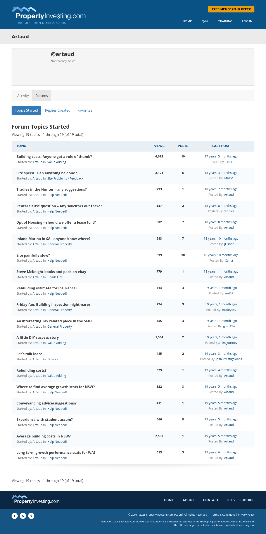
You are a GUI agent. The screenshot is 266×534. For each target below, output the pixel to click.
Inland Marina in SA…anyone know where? (53, 238)
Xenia (229, 260)
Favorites (85, 110)
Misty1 (229, 178)
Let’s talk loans (29, 353)
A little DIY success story (37, 337)
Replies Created (57, 110)
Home (187, 21)
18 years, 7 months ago (221, 189)
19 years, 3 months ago (221, 353)
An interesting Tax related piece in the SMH (54, 321)
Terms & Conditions (223, 515)
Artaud (37, 162)
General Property (59, 244)
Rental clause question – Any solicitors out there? (59, 206)
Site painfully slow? (33, 255)
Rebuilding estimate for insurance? (46, 288)
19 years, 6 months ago (221, 452)
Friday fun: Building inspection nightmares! (54, 304)
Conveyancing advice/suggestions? (46, 403)
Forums (41, 95)
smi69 (229, 293)
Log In (247, 21)
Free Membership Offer (231, 9)
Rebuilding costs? (31, 370)
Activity (23, 95)
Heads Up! (54, 277)
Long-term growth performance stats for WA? (55, 452)
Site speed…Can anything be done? (46, 173)
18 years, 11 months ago (221, 271)
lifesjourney (229, 342)
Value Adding (56, 162)
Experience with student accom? (44, 419)
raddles (229, 211)
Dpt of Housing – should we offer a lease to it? (56, 222)
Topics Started (26, 110)
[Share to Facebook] (15, 516)
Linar (229, 162)
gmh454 (229, 326)
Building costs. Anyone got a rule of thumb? (54, 156)
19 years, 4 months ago (221, 370)
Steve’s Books (240, 500)
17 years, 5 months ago (221, 156)
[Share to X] (23, 516)
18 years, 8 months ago (221, 206)
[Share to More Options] (31, 516)
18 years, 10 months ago (221, 238)
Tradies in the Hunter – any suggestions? (51, 189)
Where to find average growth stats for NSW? (55, 386)
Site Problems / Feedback (65, 178)
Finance (52, 359)
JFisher (229, 244)
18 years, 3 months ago (221, 173)
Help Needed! (57, 195)
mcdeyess (229, 310)
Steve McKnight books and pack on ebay (51, 271)
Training (225, 21)
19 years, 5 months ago (221, 386)
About (188, 500)
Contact (211, 500)
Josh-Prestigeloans (229, 359)
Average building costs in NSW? (43, 436)
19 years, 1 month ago (221, 288)
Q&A (205, 21)
